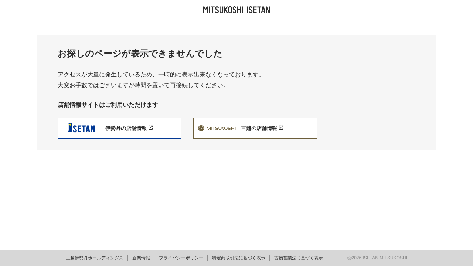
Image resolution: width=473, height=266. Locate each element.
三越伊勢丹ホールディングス (94, 257)
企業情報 (141, 257)
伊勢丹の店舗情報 (129, 128)
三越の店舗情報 (262, 128)
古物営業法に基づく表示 (298, 257)
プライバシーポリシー (181, 257)
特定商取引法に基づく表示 (238, 257)
